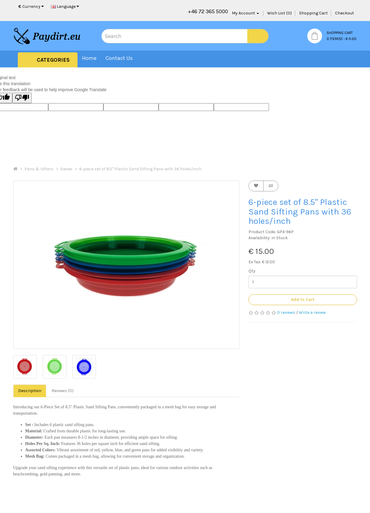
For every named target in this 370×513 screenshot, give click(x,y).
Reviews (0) (63, 390)
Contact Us (119, 58)
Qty (251, 270)
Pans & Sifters (38, 169)
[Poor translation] (22, 98)
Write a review (312, 312)
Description (29, 390)
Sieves (66, 169)
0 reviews (286, 312)
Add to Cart (303, 299)
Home (89, 58)
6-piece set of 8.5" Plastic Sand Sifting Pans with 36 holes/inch (140, 169)
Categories (53, 60)
